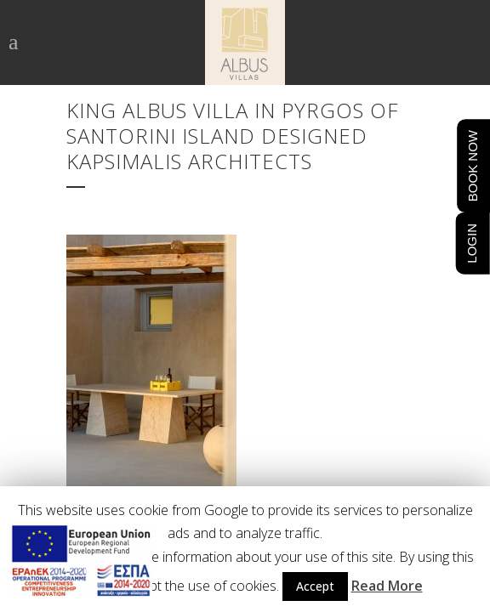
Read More (387, 585)
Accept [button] (315, 586)
